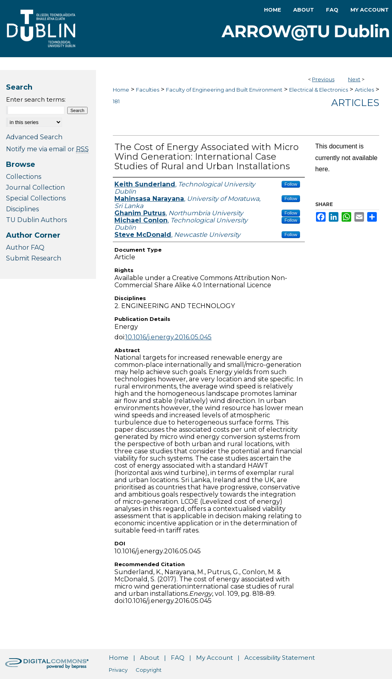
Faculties (147, 89)
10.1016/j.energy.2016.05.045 (168, 337)
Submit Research (33, 258)
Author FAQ (25, 247)
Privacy (118, 670)
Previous (323, 79)
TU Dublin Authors (36, 220)
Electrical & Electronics (318, 89)
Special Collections (36, 198)
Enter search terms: (36, 99)
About (149, 657)
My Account (214, 657)
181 (116, 101)
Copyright (149, 670)
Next (354, 79)
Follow (290, 184)
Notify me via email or (47, 149)
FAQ (177, 657)
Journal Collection (35, 187)
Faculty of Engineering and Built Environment (224, 89)
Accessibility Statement (279, 657)
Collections (23, 176)
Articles (364, 89)
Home (121, 89)
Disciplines (22, 209)
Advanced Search (34, 137)
